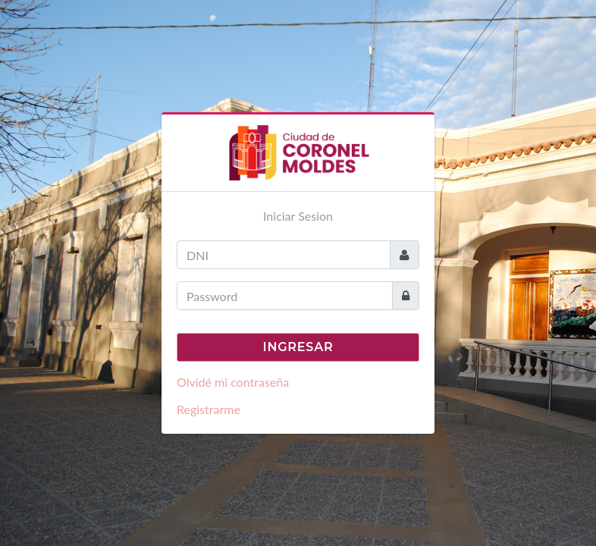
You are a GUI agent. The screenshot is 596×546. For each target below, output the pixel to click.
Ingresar (298, 347)
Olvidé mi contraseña (233, 382)
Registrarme (208, 409)
